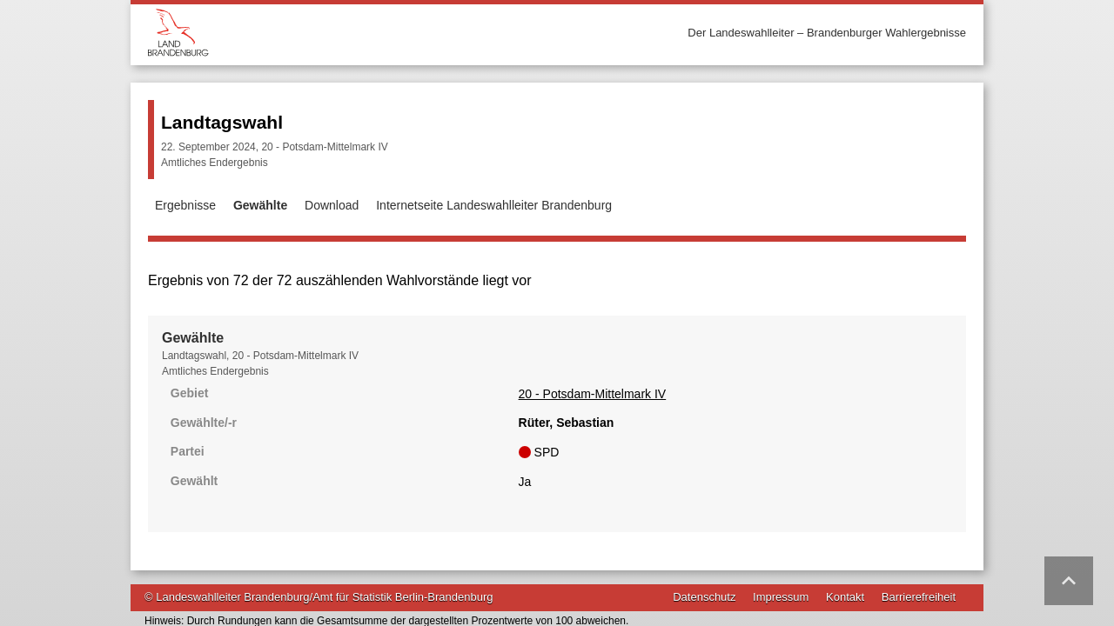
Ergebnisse (185, 205)
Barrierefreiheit (919, 526)
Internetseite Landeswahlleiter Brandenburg (494, 205)
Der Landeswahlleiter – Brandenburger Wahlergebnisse (827, 32)
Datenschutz (704, 526)
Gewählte (260, 205)
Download (332, 205)
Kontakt (845, 526)
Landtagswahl (222, 122)
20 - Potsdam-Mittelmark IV (245, 432)
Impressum (781, 526)
